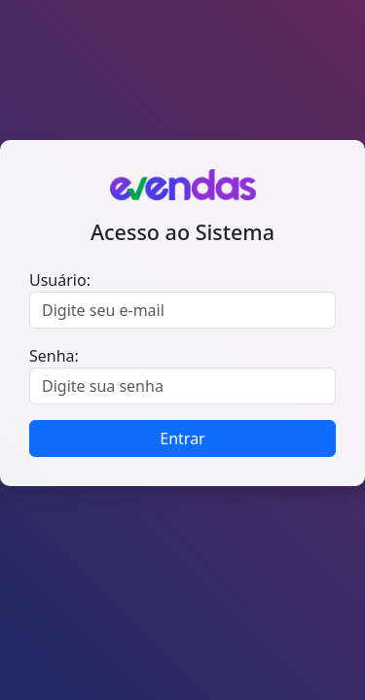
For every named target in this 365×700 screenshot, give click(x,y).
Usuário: (60, 280)
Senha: (54, 356)
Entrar (182, 438)
